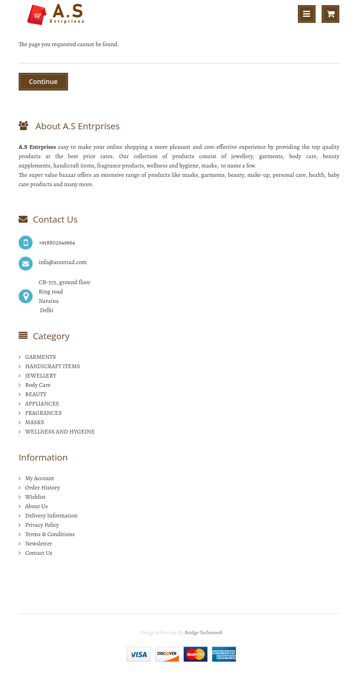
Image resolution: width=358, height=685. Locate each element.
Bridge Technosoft (204, 632)
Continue (43, 81)
